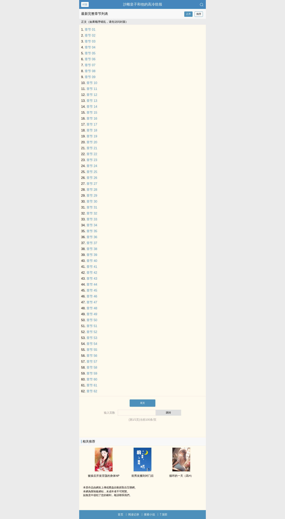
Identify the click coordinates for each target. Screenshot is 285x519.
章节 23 (91, 160)
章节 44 (91, 284)
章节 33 (91, 219)
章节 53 (91, 338)
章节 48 (91, 308)
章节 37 (91, 243)
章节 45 (91, 290)
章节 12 (91, 94)
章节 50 (91, 320)
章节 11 (91, 89)
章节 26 (91, 177)
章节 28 (91, 189)
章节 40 (91, 260)
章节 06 (90, 59)
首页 (120, 514)
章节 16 (91, 118)
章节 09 (90, 77)
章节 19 (91, 136)
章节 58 (91, 367)
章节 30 (91, 201)
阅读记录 (133, 514)
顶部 (163, 514)
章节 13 (91, 100)
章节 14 (91, 106)
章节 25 (91, 172)
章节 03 (90, 41)
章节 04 (90, 47)
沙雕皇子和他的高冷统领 (142, 4)
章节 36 (91, 237)
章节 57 (91, 361)
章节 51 (91, 326)
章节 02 (90, 35)
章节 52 (91, 332)
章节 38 (91, 249)
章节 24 (91, 166)
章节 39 (91, 255)
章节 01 (90, 29)
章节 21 (91, 148)
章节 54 (91, 343)
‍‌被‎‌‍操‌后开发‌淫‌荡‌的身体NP (103, 475)
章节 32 (91, 213)
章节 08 (90, 71)
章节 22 (91, 154)
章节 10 (91, 83)
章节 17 (91, 124)
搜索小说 (149, 514)
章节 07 (90, 65)
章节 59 (91, 373)
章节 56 (91, 355)
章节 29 (91, 195)
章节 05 (90, 53)
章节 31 (91, 207)
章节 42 (91, 272)
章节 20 (91, 142)
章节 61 (91, 385)
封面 (84, 4)
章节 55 (91, 349)
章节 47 (91, 302)
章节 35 (91, 231)
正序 (188, 14)
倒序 (198, 14)
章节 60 (91, 379)
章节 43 (91, 278)
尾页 (142, 403)
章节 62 (91, 391)
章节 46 (91, 296)
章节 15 (91, 112)
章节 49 (91, 314)
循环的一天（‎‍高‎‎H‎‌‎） (181, 475)
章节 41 (91, 266)
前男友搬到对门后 (142, 475)
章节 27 (91, 183)
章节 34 (91, 225)
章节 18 (91, 130)
